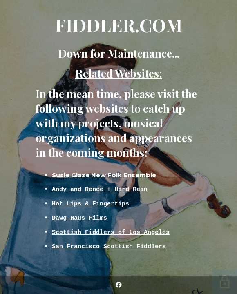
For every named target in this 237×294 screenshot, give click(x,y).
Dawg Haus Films (79, 218)
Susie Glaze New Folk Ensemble (104, 175)
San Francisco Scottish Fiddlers (109, 246)
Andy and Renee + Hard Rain (100, 189)
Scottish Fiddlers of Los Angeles (111, 232)
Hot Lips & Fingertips (90, 203)
